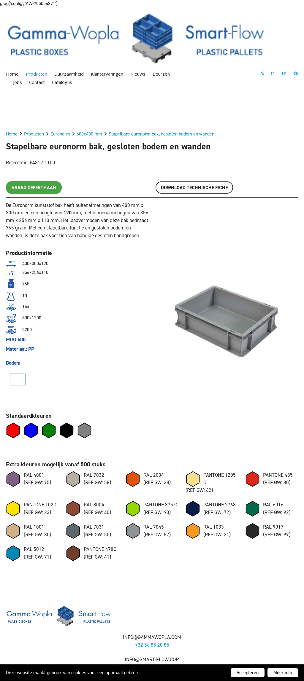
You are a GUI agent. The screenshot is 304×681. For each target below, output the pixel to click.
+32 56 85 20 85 (152, 645)
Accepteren (248, 672)
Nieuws (137, 74)
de (295, 73)
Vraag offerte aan (34, 187)
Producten (36, 74)
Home (12, 74)
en (283, 73)
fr (272, 73)
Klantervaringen (107, 74)
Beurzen (161, 74)
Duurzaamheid (69, 74)
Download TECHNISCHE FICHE (194, 187)
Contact (37, 82)
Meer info (282, 672)
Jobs (17, 82)
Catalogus (62, 82)
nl (262, 73)
